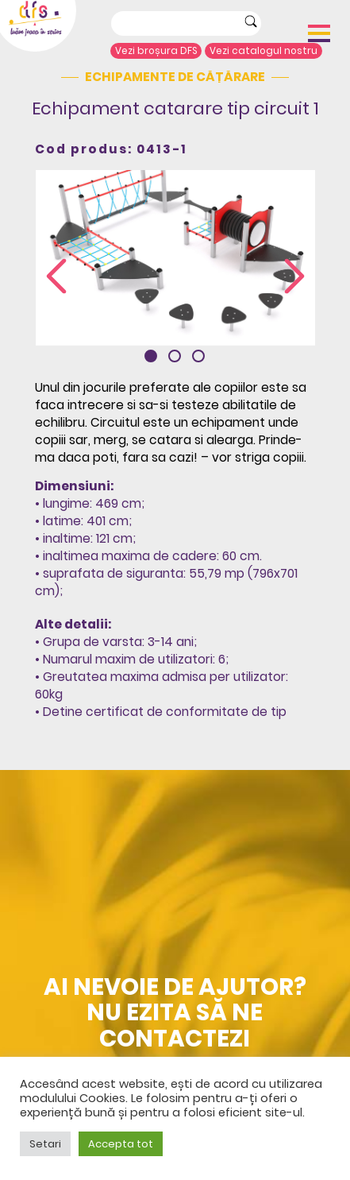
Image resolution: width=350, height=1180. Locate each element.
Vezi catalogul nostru (263, 50)
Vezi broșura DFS (156, 50)
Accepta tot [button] (120, 1143)
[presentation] (56, 277)
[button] (151, 356)
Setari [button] (45, 1143)
